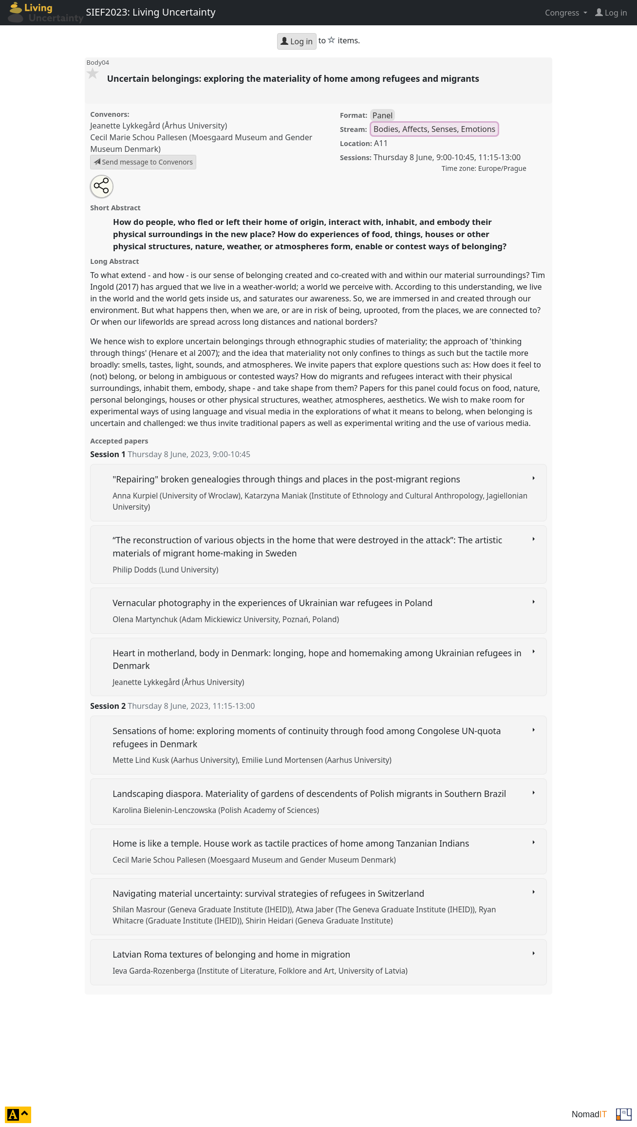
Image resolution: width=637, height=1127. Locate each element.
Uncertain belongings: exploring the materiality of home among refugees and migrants (294, 78)
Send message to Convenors (143, 161)
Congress (563, 12)
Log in (297, 41)
